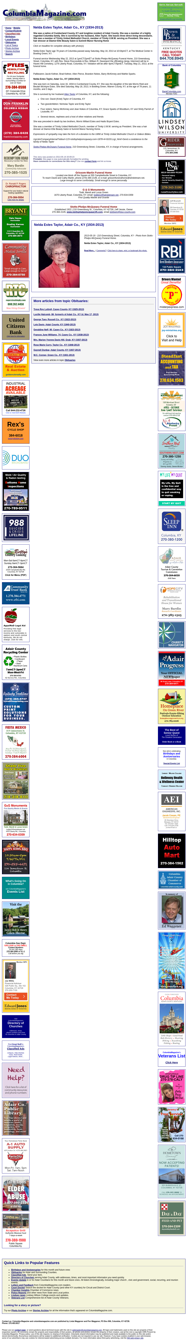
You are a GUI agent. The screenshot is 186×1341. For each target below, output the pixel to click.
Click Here (171, 1062)
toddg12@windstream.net (106, 195)
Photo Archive (12, 48)
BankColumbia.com (171, 91)
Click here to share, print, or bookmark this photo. (127, 251)
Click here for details (16, 200)
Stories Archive (12, 51)
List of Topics (11, 45)
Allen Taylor (69, 94)
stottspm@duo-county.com (122, 212)
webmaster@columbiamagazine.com (87, 1330)
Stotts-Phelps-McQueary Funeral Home (52, 147)
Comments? (101, 251)
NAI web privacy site (135, 1338)
